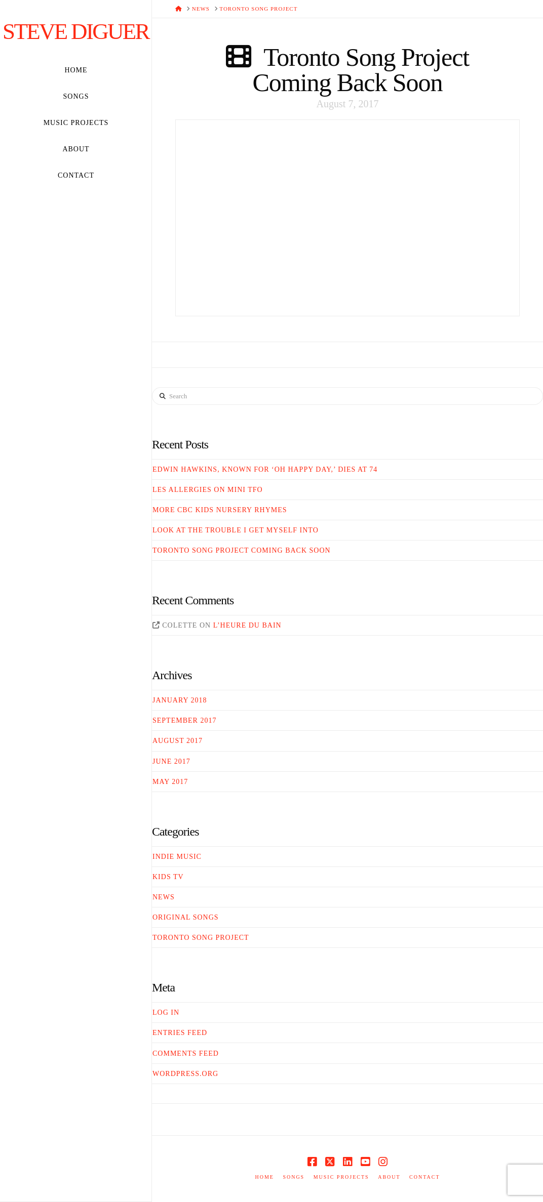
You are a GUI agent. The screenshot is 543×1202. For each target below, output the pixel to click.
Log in (165, 1012)
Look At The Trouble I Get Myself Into (235, 530)
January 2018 (179, 700)
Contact (424, 1177)
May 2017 (170, 781)
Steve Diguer (76, 31)
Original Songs (185, 917)
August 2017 (177, 740)
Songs (293, 1177)
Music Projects (341, 1177)
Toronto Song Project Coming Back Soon (360, 70)
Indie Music (177, 856)
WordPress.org (185, 1073)
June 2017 (171, 761)
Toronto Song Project (200, 937)
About (389, 1177)
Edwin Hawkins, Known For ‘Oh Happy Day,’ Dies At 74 (264, 469)
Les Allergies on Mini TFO (207, 489)
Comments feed (185, 1053)
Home (264, 1177)
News (163, 897)
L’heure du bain (247, 625)
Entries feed (179, 1033)
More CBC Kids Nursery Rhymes (219, 510)
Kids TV (168, 877)
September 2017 (184, 720)
